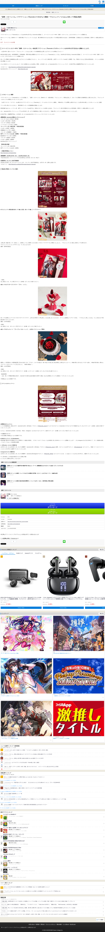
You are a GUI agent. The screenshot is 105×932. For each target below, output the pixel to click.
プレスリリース (36, 9)
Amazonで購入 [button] (21, 607)
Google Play (52, 511)
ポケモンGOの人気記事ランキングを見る (9, 802)
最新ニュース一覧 (28, 9)
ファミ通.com (66, 924)
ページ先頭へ (101, 919)
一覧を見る (101, 549)
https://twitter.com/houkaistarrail (14, 523)
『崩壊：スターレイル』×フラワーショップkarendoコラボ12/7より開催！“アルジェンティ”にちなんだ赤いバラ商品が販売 (67, 9)
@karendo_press (42, 426)
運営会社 (43, 924)
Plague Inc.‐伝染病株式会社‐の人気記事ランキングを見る (11, 791)
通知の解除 (59, 924)
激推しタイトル (55, 12)
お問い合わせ (32, 924)
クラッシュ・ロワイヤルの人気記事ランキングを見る (11, 796)
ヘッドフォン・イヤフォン (8, 553)
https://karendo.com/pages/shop (8, 152)
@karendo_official (48, 453)
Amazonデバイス (29, 553)
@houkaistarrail (78, 447)
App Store (52, 505)
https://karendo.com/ (23, 69)
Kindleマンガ (19, 553)
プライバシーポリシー (51, 924)
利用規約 (38, 924)
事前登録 (48, 12)
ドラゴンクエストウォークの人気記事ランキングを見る (11, 785)
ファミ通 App (5, 2)
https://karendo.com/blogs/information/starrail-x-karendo (22, 67)
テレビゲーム (38, 553)
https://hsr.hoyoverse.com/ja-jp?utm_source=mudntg (18, 521)
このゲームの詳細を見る (13, 498)
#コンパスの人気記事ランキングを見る (8, 780)
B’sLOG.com (73, 924)
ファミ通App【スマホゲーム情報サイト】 (14, 9)
